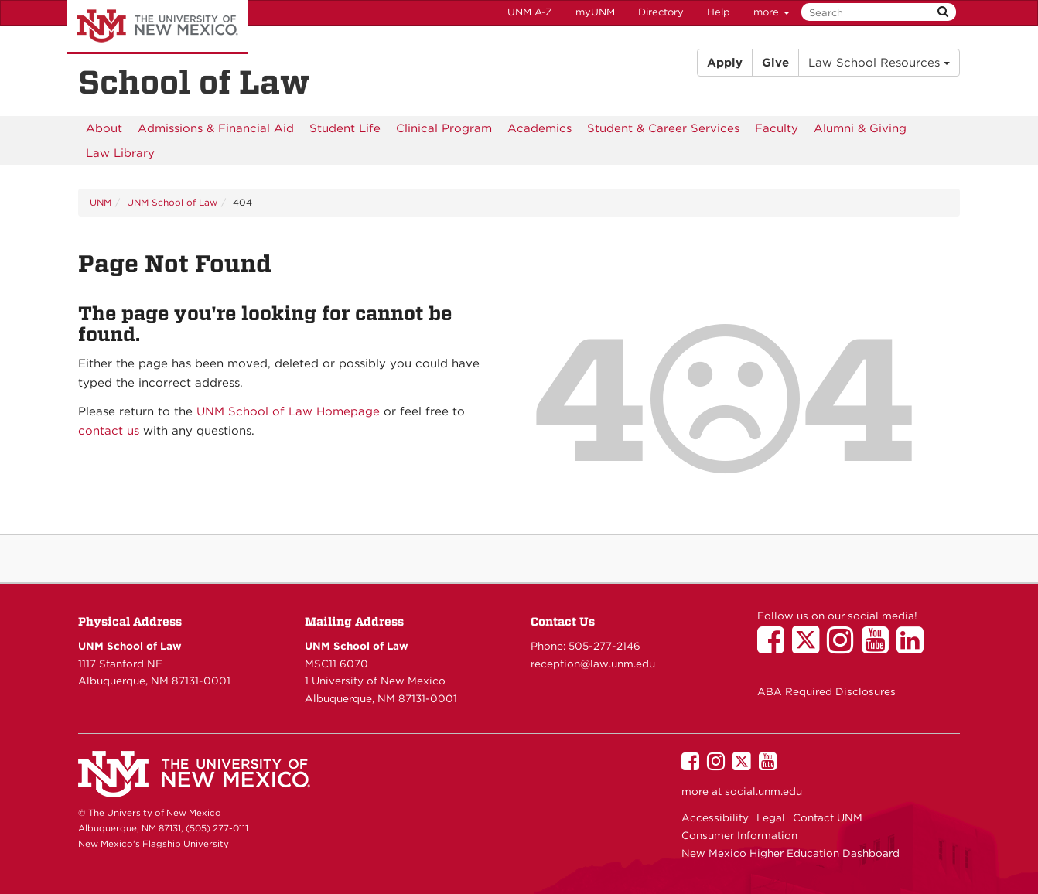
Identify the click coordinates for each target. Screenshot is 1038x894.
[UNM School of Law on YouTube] (879, 647)
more (771, 12)
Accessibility (715, 817)
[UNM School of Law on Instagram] (844, 647)
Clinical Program (444, 128)
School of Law (194, 82)
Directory (661, 12)
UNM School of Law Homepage (288, 411)
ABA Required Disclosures (826, 691)
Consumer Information (739, 835)
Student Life (345, 128)
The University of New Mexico (157, 27)
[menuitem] (104, 128)
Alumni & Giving (860, 128)
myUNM (595, 12)
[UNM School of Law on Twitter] (809, 647)
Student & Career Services (663, 128)
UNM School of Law (172, 202)
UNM (100, 202)
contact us (108, 431)
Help (718, 12)
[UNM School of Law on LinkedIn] (913, 647)
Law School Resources (879, 63)
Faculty (776, 128)
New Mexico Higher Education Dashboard (790, 853)
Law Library (120, 153)
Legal (770, 817)
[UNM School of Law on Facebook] (774, 647)
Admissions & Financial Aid (216, 128)
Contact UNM (827, 817)
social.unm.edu (763, 791)
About (104, 128)
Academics (539, 128)
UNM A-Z (529, 12)
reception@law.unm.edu (593, 663)
